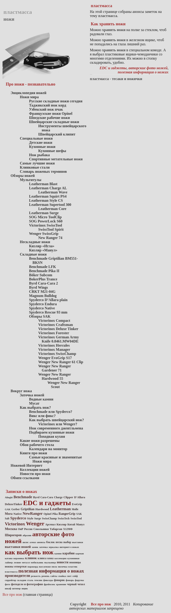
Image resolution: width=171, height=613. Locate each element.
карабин (68, 553)
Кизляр (61, 524)
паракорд (32, 566)
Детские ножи (40, 142)
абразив (27, 535)
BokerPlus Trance (43, 279)
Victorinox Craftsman (55, 325)
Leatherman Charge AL (48, 188)
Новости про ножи (35, 474)
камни (58, 553)
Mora (8, 513)
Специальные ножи (36, 138)
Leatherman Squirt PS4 (48, 196)
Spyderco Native (42, 308)
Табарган (56, 529)
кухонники (73, 558)
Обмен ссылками (25, 478)
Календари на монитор (48, 449)
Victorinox (15, 523)
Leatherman (60, 509)
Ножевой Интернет (26, 465)
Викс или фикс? (42, 416)
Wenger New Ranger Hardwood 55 (54, 376)
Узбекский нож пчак (46, 109)
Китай (71, 524)
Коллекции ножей (35, 470)
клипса (42, 558)
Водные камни (41, 399)
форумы (79, 580)
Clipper (68, 497)
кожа (50, 558)
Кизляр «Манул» (43, 250)
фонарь (70, 580)
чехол (81, 584)
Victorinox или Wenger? (57, 424)
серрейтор (10, 580)
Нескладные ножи (35, 242)
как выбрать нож (29, 552)
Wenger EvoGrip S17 (55, 358)
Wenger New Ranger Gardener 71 (54, 368)
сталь (30, 580)
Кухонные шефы (52, 151)
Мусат (34, 403)
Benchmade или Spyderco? (50, 412)
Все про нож (12, 594)
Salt (7, 518)
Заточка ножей (32, 395)
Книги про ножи (33, 453)
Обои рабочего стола (37, 445)
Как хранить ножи (108, 24)
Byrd (36, 497)
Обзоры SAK (39, 316)
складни (21, 580)
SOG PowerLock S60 (45, 221)
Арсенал (50, 524)
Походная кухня (51, 436)
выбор (67, 542)
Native (17, 513)
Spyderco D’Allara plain (48, 300)
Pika (55, 513)
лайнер (9, 562)
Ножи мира (29, 97)
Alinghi (9, 497)
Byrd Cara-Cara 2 (43, 283)
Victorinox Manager (54, 349)
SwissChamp (49, 518)
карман (80, 553)
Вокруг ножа (21, 391)
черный (72, 584)
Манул (80, 524)
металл (26, 562)
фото (7, 584)
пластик (72, 566)
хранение (61, 584)
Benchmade (23, 497)
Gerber (15, 509)
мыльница (50, 562)
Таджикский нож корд (47, 105)
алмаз (32, 542)
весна (59, 542)
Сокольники (41, 529)
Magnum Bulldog (43, 296)
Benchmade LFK (42, 267)
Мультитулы (30, 180)
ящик (25, 588)
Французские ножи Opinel (50, 113)
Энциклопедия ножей (28, 93)
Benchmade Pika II (44, 271)
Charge (58, 497)
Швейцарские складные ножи (54, 122)
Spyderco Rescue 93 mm (48, 312)
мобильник (37, 562)
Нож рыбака (39, 155)
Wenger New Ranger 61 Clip (60, 362)
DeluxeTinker (13, 504)
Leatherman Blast (43, 184)
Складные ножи (33, 254)
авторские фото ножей (148, 68)
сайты (53, 576)
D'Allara (79, 497)
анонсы (41, 542)
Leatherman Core (52, 209)
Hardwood (42, 509)
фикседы (48, 580)
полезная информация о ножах (51, 570)
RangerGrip (67, 513)
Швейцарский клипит (56, 134)
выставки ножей (18, 547)
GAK (7, 509)
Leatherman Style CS (46, 200)
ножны (9, 566)
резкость (36, 576)
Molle (75, 509)
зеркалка (54, 547)
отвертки (20, 566)
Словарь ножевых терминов (43, 171)
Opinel (47, 513)
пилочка (62, 566)
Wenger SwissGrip (43, 234)
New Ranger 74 (50, 238)
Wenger (35, 524)
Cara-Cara (46, 497)
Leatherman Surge (44, 213)
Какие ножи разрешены (39, 441)
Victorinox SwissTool (45, 225)
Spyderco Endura (43, 304)
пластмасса (11, 571)
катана (8, 558)
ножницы (75, 562)
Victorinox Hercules (54, 345)
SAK (79, 513)
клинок (31, 558)
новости (62, 562)
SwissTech (63, 518)
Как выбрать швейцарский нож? (56, 420)
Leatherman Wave (52, 192)
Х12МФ (68, 529)
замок (35, 547)
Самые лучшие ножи (37, 163)
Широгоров (13, 535)
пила (54, 566)
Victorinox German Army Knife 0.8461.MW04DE (58, 339)
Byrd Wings (38, 287)
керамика (18, 558)
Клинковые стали (35, 167)
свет (69, 576)
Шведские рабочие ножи (49, 118)
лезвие (17, 562)
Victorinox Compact (54, 320)
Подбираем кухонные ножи (51, 432)
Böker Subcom (40, 275)
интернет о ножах (69, 547)
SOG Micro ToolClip (45, 217)
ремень (45, 576)
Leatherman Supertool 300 (50, 205)
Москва (11, 529)
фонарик (59, 580)
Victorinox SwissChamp (57, 354)
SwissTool (76, 518)
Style (30, 518)
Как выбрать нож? (35, 407)
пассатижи (44, 566)
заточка (43, 547)
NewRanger (33, 513)
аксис (25, 542)
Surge (37, 518)
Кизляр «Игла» (41, 246)
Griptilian (28, 509)
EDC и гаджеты (47, 503)
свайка (62, 576)
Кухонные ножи (42, 147)
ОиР (20, 529)
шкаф (8, 588)
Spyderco (18, 518)
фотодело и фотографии (27, 584)
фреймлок (49, 584)
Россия (28, 529)
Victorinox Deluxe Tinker (58, 329)
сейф (75, 576)
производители (17, 576)
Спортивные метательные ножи (56, 159)
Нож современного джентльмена (56, 428)
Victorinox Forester (53, 333)
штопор (16, 588)
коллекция (60, 558)
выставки (77, 542)
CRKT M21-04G (42, 292)
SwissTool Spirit (51, 229)
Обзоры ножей (23, 176)
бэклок (50, 542)
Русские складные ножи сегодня (56, 101)
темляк (38, 580)
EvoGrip (77, 504)
